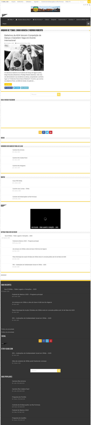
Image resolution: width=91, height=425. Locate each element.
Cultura (47, 19)
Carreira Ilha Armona (18, 150)
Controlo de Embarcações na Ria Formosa (52, 1)
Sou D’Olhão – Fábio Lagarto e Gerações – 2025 (44, 227)
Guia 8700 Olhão (17, 181)
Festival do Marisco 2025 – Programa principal (26, 241)
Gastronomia (62, 19)
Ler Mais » (8, 84)
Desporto (53, 19)
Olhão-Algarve (4, 19)
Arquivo (13, 1)
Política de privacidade (7, 329)
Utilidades (28, 1)
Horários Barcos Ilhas (23, 19)
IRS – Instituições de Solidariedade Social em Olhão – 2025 (29, 264)
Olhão (10, 19)
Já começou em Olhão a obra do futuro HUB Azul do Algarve (30, 249)
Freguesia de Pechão (19, 397)
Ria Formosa (37, 19)
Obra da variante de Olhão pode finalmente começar (29, 361)
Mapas (4, 23)
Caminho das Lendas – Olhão (21, 188)
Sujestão (36, 1)
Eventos (71, 19)
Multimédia (20, 1)
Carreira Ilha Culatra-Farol (20, 157)
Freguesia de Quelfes (19, 418)
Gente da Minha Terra (82, 19)
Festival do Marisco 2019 (20, 410)
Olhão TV (68, 1)
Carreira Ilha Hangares (19, 165)
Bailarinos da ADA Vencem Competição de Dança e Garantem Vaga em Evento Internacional (22, 37)
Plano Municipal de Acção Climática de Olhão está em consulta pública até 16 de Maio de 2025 (39, 257)
